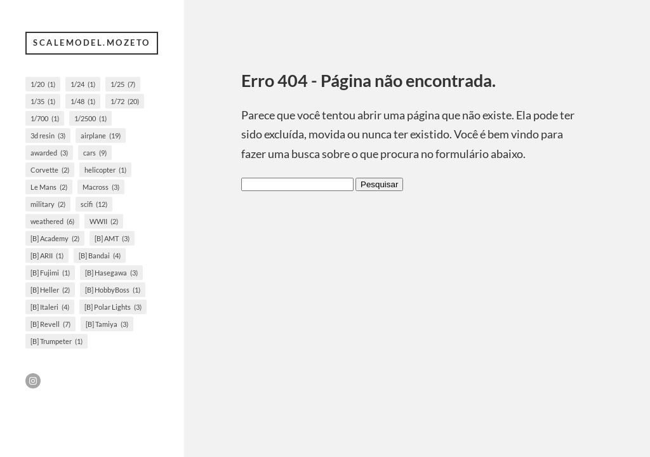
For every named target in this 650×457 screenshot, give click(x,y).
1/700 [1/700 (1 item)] (44, 118)
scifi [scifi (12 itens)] (94, 204)
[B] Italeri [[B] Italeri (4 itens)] (49, 307)
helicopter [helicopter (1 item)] (105, 170)
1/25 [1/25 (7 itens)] (122, 84)
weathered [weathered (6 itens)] (52, 221)
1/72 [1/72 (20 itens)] (124, 101)
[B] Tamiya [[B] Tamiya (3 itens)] (107, 324)
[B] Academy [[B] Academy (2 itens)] (54, 238)
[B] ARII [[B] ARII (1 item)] (46, 255)
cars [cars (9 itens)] (95, 153)
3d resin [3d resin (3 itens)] (47, 135)
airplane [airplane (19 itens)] (101, 135)
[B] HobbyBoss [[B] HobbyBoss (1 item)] (112, 290)
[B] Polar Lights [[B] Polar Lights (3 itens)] (113, 307)
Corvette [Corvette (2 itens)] (49, 170)
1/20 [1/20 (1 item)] (42, 84)
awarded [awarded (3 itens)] (49, 153)
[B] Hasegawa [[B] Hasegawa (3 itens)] (111, 272)
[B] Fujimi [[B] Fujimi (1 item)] (50, 272)
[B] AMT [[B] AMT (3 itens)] (112, 238)
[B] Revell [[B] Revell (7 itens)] (50, 324)
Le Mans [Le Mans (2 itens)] (48, 187)
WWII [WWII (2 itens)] (104, 221)
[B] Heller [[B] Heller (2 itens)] (50, 290)
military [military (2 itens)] (47, 204)
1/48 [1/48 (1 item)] (82, 101)
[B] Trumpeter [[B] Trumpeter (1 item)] (56, 341)
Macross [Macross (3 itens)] (101, 187)
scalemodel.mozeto (91, 42)
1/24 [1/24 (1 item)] (82, 84)
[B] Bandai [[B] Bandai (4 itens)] (100, 255)
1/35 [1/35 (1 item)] (42, 101)
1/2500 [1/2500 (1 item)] (90, 118)
